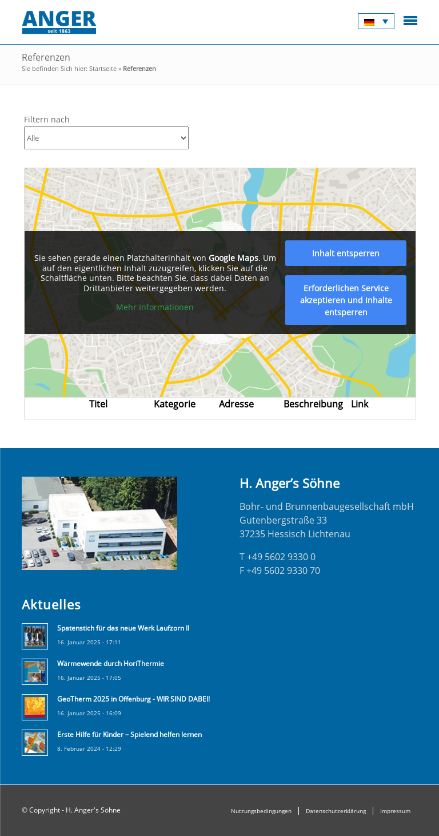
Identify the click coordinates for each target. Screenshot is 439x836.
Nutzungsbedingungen (261, 811)
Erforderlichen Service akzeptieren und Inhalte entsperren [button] (346, 300)
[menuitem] (376, 21)
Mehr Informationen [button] (155, 307)
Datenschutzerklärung (336, 811)
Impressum (395, 811)
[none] (376, 21)
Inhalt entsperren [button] (346, 253)
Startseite (103, 68)
